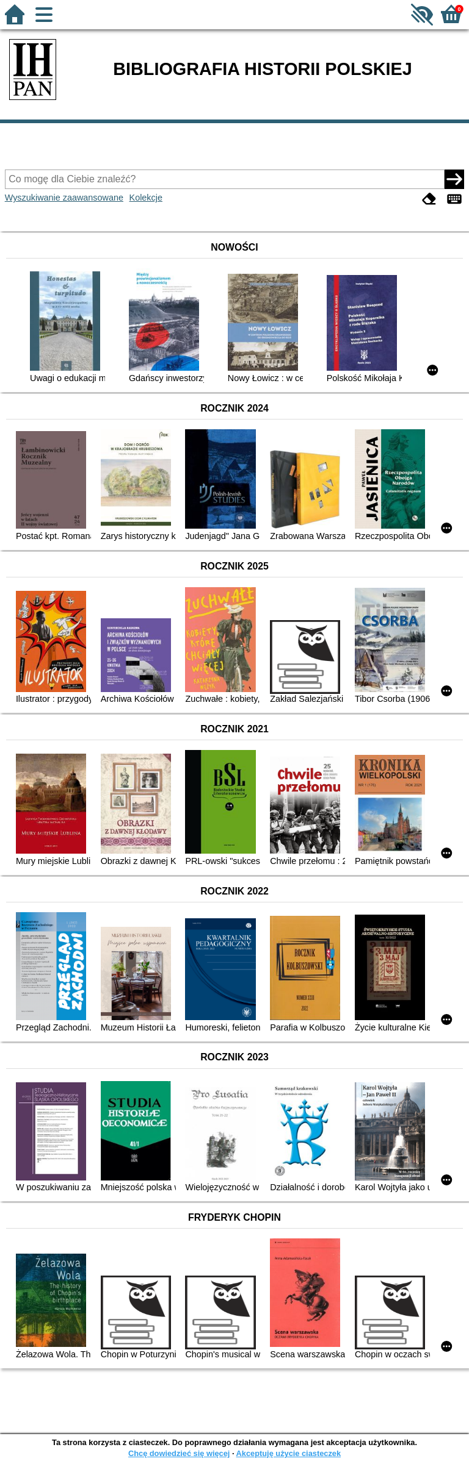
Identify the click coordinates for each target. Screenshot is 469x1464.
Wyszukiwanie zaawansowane (64, 197)
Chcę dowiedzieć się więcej (179, 1453)
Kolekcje (145, 197)
